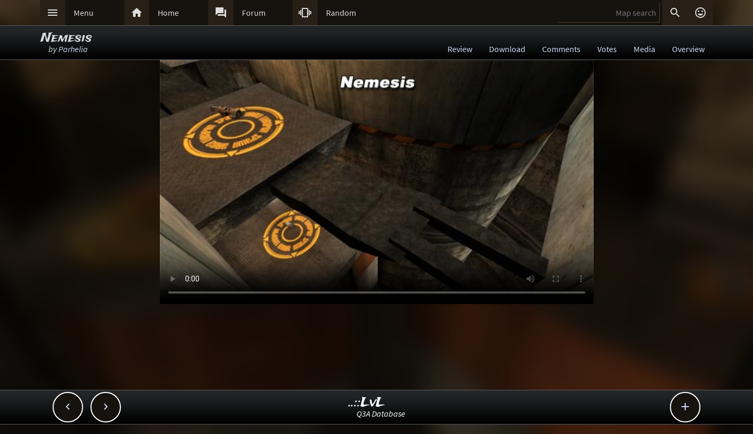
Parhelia (73, 49)
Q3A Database (381, 413)
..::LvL (366, 402)
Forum (254, 12)
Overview (688, 49)
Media (644, 49)
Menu (84, 12)
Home (168, 12)
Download (507, 49)
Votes (607, 49)
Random (341, 12)
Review (459, 49)
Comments (561, 49)
